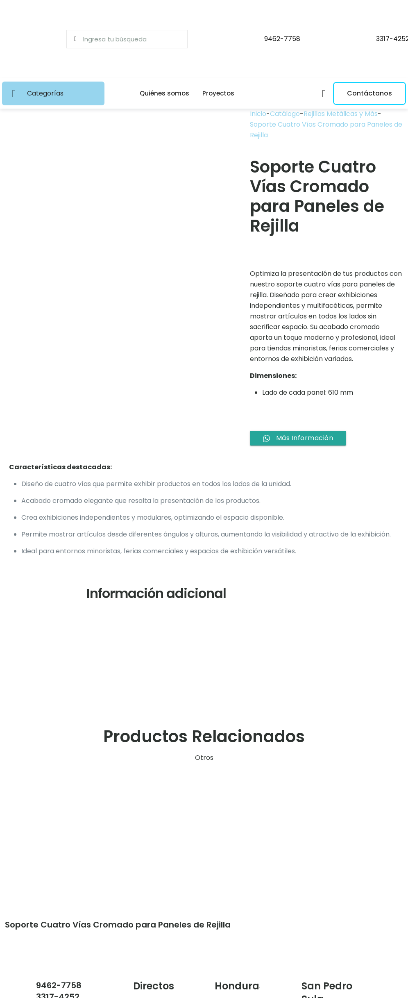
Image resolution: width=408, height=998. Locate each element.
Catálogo (285, 113)
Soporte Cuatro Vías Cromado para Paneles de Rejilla (326, 130)
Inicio (258, 113)
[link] (66, 839)
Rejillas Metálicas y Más (341, 113)
